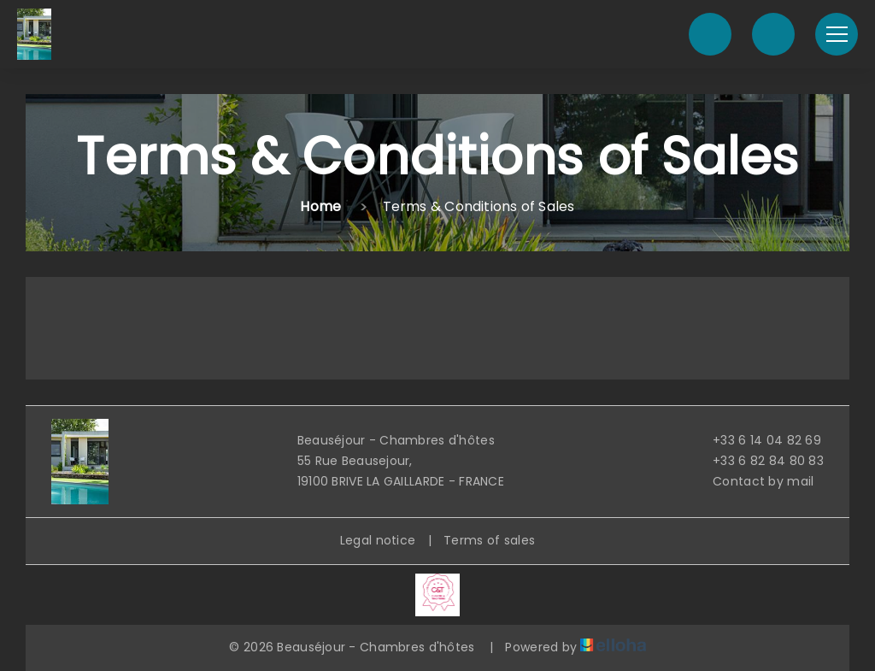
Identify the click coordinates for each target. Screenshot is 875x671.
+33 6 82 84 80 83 (758, 460)
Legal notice (377, 540)
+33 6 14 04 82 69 (757, 440)
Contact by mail (753, 481)
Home (320, 206)
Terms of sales (489, 540)
